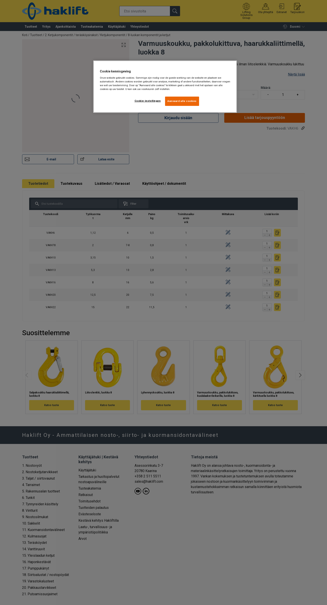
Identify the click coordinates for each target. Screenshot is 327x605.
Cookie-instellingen (148, 100)
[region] (165, 86)
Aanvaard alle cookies (182, 101)
